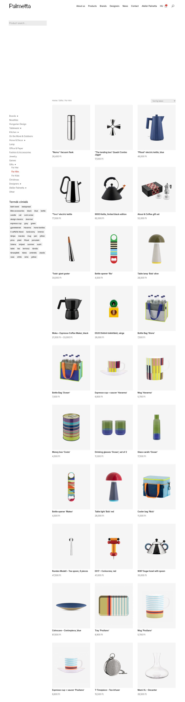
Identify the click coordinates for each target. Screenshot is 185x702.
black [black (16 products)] (29, 211)
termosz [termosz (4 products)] (26, 248)
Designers (114, 6)
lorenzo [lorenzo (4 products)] (41, 232)
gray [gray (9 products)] (26, 223)
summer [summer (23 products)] (30, 244)
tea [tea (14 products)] (18, 248)
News (125, 6)
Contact (135, 6)
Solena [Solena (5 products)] (13, 244)
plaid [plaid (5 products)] (19, 240)
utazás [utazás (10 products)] (42, 253)
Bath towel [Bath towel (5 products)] (14, 207)
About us (80, 6)
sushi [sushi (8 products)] (39, 244)
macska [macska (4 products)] (21, 236)
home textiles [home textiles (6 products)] (39, 228)
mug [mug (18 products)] (29, 236)
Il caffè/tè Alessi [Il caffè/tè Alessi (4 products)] (17, 232)
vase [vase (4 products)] (12, 257)
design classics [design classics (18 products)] (16, 219)
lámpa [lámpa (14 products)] (12, 236)
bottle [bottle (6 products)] (43, 211)
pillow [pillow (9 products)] (42, 236)
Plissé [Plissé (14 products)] (26, 240)
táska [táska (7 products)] (24, 253)
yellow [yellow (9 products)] (33, 257)
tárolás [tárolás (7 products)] (35, 248)
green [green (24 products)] (33, 223)
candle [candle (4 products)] (13, 215)
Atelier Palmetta (149, 6)
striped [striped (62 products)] (22, 244)
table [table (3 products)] (12, 248)
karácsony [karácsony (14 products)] (30, 232)
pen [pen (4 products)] (35, 236)
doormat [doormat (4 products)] (29, 219)
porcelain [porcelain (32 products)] (35, 240)
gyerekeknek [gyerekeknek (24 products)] (15, 228)
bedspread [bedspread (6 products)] (26, 207)
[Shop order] (163, 101)
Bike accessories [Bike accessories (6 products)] (17, 211)
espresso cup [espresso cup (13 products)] (16, 223)
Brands (103, 6)
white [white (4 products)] (19, 257)
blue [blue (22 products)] (36, 211)
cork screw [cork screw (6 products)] (28, 215)
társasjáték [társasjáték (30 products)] (14, 253)
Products (92, 6)
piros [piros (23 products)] (12, 240)
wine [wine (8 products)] (26, 257)
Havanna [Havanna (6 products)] (27, 228)
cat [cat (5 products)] (20, 215)
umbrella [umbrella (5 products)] (33, 253)
